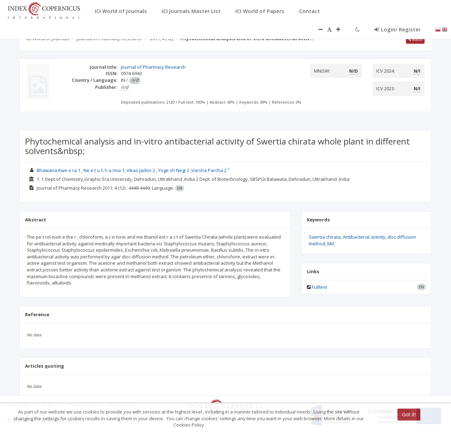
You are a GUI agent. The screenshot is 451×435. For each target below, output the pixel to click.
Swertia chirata (325, 237)
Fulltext (319, 287)
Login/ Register (398, 29)
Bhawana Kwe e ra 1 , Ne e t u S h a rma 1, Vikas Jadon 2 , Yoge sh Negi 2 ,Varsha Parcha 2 (132, 170)
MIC (331, 243)
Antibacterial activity (364, 237)
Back (415, 39)
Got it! (409, 414)
